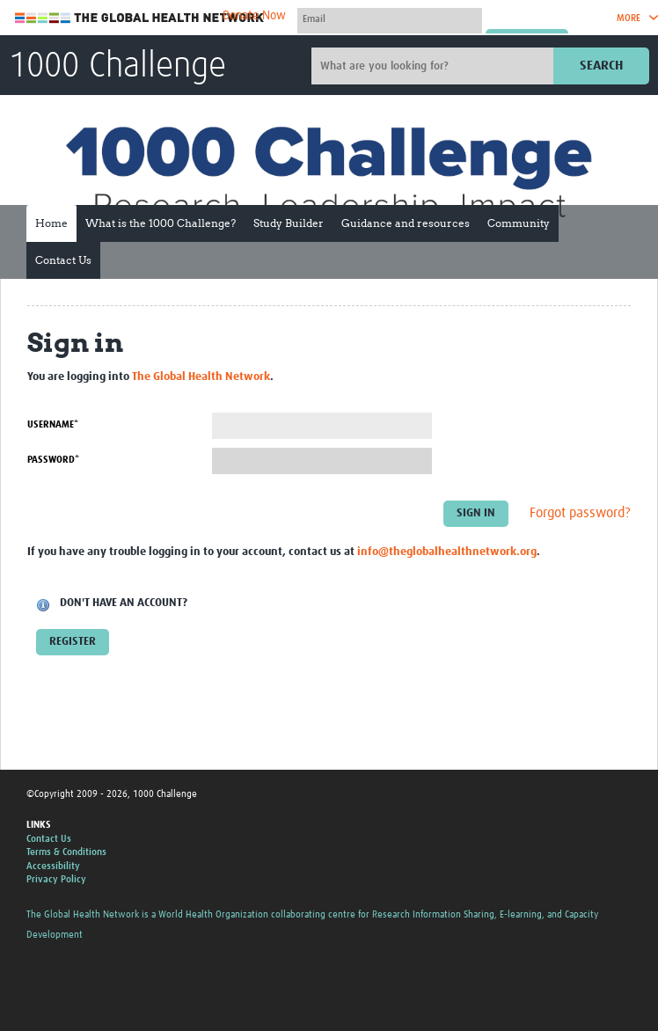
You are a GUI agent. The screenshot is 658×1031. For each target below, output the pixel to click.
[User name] (389, 18)
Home (51, 223)
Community (518, 223)
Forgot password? (580, 513)
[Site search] (434, 66)
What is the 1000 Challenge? (160, 223)
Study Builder (288, 223)
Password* (53, 459)
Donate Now (254, 16)
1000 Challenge (117, 66)
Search (601, 65)
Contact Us (63, 260)
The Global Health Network (140, 18)
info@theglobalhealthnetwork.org (447, 552)
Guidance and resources (405, 223)
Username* (52, 424)
